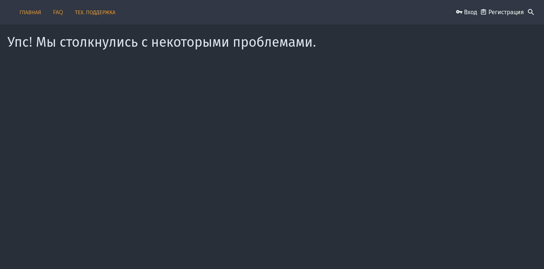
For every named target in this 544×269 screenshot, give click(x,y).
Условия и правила (320, 251)
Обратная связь (209, 251)
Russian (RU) (122, 251)
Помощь (425, 251)
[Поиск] (531, 12)
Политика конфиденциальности (378, 251)
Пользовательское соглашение (262, 251)
